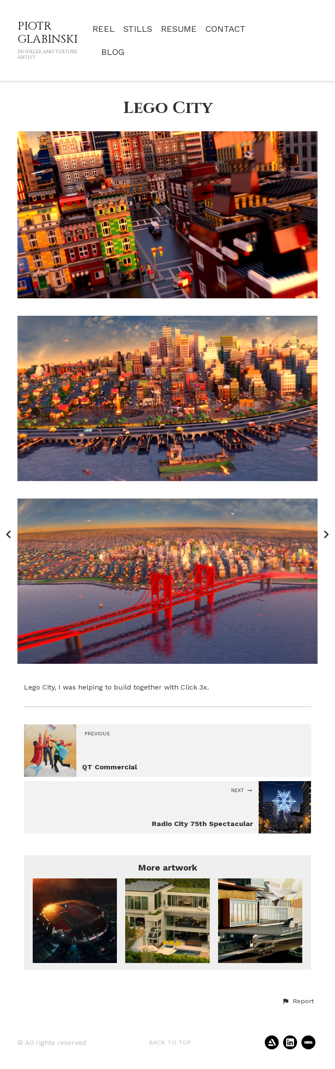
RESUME (179, 29)
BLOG (112, 52)
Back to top (170, 1042)
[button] (298, 1001)
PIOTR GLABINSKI (47, 33)
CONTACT (225, 29)
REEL (103, 29)
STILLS (137, 29)
